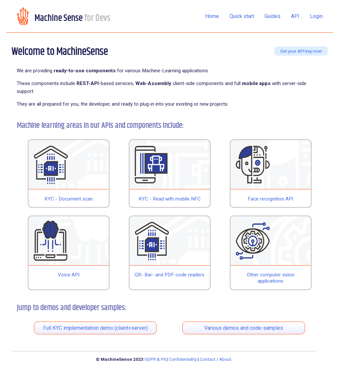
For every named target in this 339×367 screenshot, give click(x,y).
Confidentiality (183, 359)
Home (212, 16)
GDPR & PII (155, 359)
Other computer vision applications (271, 278)
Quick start (241, 16)
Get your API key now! (301, 51)
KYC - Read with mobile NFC (170, 199)
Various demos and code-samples (243, 328)
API (295, 16)
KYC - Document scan (68, 199)
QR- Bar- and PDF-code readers (169, 275)
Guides (272, 16)
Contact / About (215, 359)
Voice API (68, 275)
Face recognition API (270, 199)
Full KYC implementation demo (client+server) (95, 328)
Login (316, 16)
